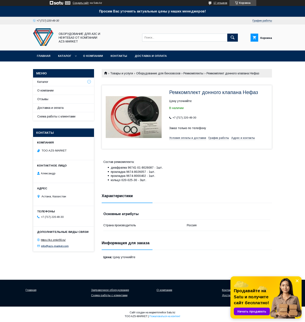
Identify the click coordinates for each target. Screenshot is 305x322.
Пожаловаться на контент (164, 316)
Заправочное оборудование (110, 290)
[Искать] (232, 38)
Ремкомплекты (193, 73)
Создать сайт (81, 2)
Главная (43, 55)
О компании (93, 55)
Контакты (119, 55)
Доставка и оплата (151, 55)
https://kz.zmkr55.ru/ (53, 240)
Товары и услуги (121, 73)
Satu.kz (171, 312)
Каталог (64, 55)
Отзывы (42, 99)
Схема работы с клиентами (56, 116)
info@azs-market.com (55, 245)
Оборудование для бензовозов (158, 73)
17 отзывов (220, 2)
